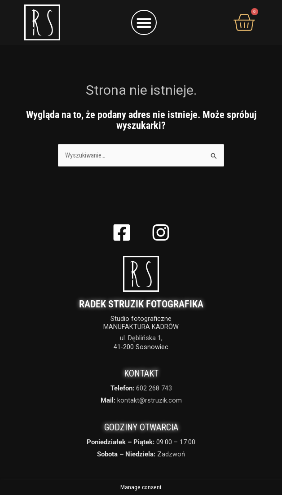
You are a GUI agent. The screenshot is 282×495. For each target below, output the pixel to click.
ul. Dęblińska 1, (141, 338)
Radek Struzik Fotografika (141, 304)
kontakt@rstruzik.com (149, 400)
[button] (144, 22)
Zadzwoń (171, 454)
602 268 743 (154, 388)
